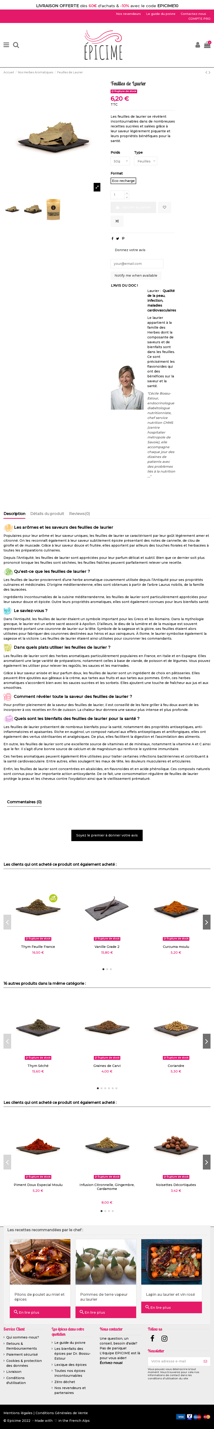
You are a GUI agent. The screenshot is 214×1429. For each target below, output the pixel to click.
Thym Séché (38, 1066)
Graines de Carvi (107, 1066)
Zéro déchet (64, 1382)
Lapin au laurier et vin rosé (170, 1294)
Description (14, 514)
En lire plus (26, 1312)
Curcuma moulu (176, 947)
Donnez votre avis (130, 250)
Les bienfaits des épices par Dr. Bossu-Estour (72, 1354)
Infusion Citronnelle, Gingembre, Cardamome (107, 1187)
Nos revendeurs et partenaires (70, 1390)
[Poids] (120, 161)
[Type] (146, 161)
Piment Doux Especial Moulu (38, 1185)
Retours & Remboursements (21, 1346)
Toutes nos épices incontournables (69, 1373)
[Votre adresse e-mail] (174, 1361)
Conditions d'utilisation (16, 1380)
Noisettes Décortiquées (176, 1185)
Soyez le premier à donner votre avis (107, 835)
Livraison (13, 1372)
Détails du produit (47, 514)
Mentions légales (18, 1413)
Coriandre (176, 1066)
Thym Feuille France (38, 947)
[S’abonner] (205, 1361)
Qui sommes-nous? (22, 1337)
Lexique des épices (70, 1365)
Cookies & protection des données (24, 1363)
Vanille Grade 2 (107, 947)
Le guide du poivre (70, 1343)
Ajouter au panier (133, 207)
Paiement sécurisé (22, 1354)
